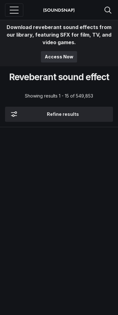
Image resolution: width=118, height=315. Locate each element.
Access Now (59, 56)
